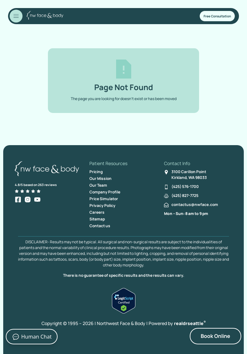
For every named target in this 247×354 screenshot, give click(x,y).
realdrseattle (190, 323)
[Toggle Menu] (16, 16)
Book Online (215, 336)
